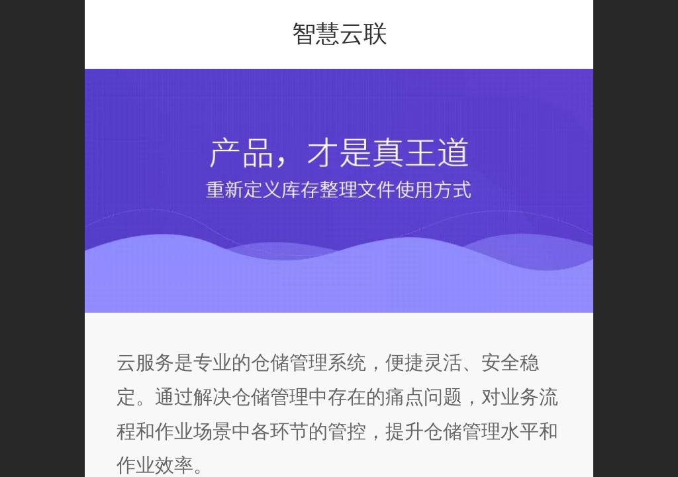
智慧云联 (339, 33)
